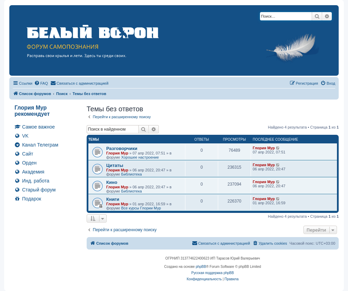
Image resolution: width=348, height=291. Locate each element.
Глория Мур (117, 153)
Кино (111, 182)
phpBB (201, 267)
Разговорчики (121, 148)
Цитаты (114, 165)
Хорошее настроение (140, 157)
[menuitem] (41, 83)
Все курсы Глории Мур (141, 208)
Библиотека (131, 174)
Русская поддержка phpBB (212, 273)
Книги (112, 199)
